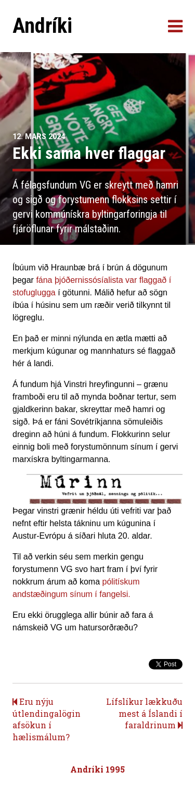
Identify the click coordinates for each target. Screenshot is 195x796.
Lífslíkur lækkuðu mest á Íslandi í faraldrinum (144, 713)
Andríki (42, 26)
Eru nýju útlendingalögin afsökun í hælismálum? (46, 719)
